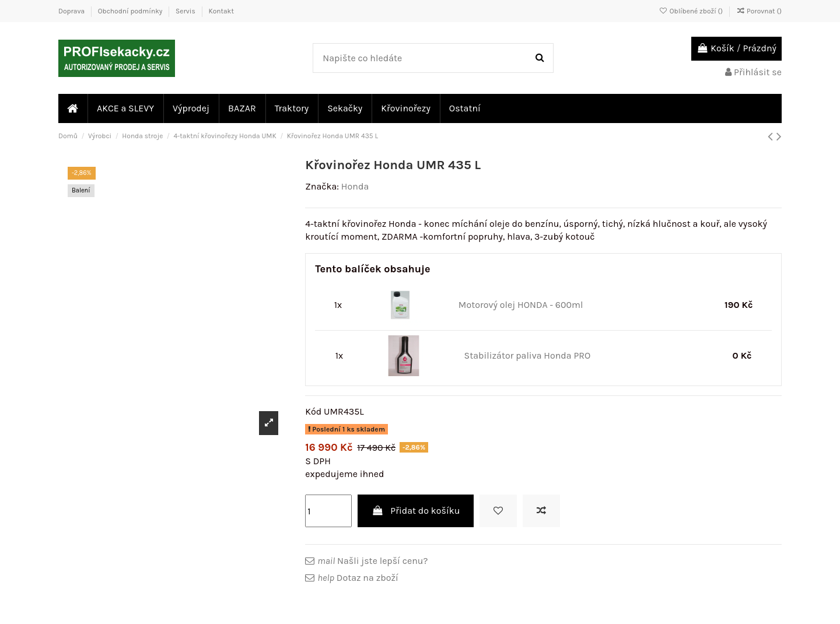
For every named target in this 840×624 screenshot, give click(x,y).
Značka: (322, 186)
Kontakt (220, 11)
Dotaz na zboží (357, 577)
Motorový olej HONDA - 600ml (521, 304)
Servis (186, 11)
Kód (313, 411)
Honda (355, 186)
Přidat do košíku (416, 510)
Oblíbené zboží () (691, 11)
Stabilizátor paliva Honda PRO (527, 355)
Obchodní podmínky (131, 11)
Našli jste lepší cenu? (372, 560)
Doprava (72, 11)
